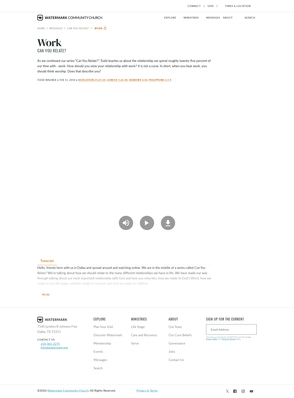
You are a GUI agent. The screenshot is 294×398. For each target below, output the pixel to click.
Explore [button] (170, 17)
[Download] (168, 222)
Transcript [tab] (47, 261)
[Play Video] (147, 222)
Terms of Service (229, 339)
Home (41, 28)
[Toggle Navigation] (236, 6)
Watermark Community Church (68, 390)
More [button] (48, 295)
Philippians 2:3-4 (160, 79)
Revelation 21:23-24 (91, 79)
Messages (56, 28)
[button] (193, 17)
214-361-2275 (50, 344)
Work (100, 28)
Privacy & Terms (147, 390)
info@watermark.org (54, 347)
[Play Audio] (126, 222)
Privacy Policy (212, 339)
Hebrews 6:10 (138, 79)
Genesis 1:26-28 (117, 79)
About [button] (228, 17)
